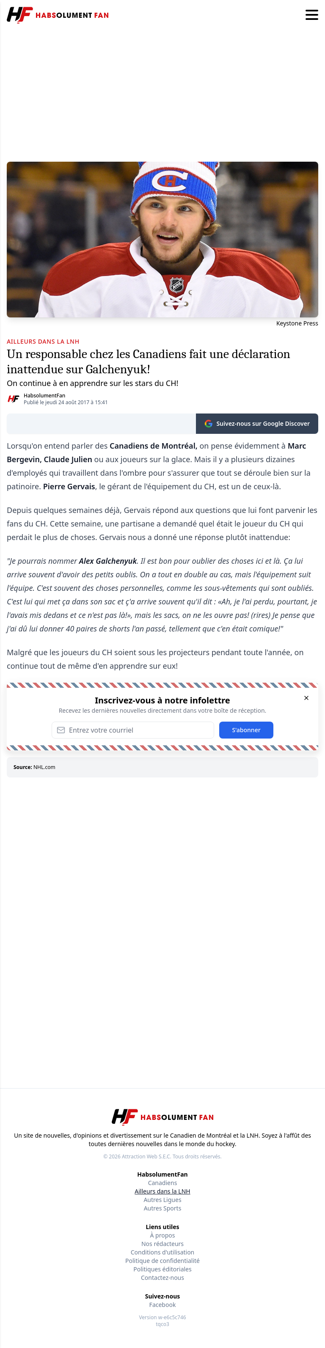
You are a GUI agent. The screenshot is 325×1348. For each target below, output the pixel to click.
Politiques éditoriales (162, 1269)
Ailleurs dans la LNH (162, 1191)
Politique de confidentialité (162, 1261)
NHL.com (44, 767)
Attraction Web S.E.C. (146, 1156)
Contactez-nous (162, 1278)
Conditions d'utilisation (163, 1252)
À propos (162, 1235)
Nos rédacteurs (162, 1244)
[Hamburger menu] (312, 15)
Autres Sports (163, 1208)
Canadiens (162, 1183)
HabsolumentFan (44, 395)
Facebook (162, 1305)
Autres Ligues (162, 1200)
